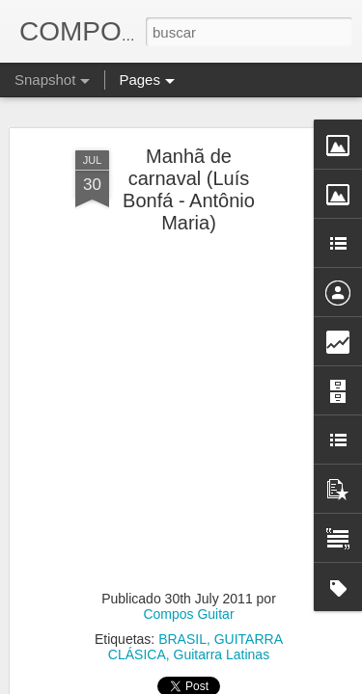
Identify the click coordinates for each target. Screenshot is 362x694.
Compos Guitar (188, 560)
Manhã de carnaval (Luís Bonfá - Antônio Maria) (189, 136)
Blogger (256, 683)
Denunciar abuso (320, 683)
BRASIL (182, 585)
